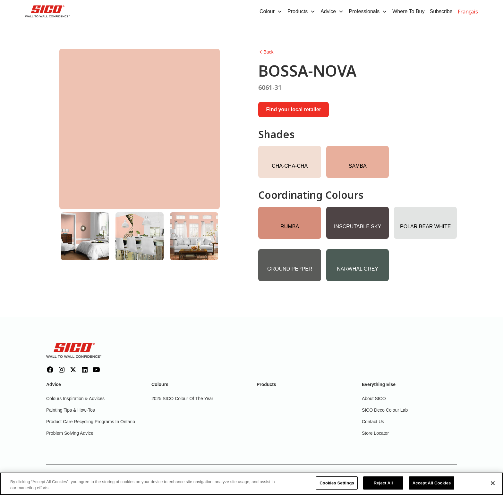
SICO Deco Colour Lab (385, 410)
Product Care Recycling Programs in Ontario (90, 421)
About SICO (374, 398)
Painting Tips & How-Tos (70, 410)
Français (468, 11)
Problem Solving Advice (69, 433)
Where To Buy (408, 11)
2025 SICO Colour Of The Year (182, 398)
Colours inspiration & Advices (75, 398)
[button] (271, 11)
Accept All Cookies (432, 486)
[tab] (85, 236)
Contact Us (373, 421)
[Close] (493, 487)
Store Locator (375, 433)
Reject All (383, 486)
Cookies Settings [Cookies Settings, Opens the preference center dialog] (337, 486)
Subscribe (441, 11)
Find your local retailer (293, 109)
